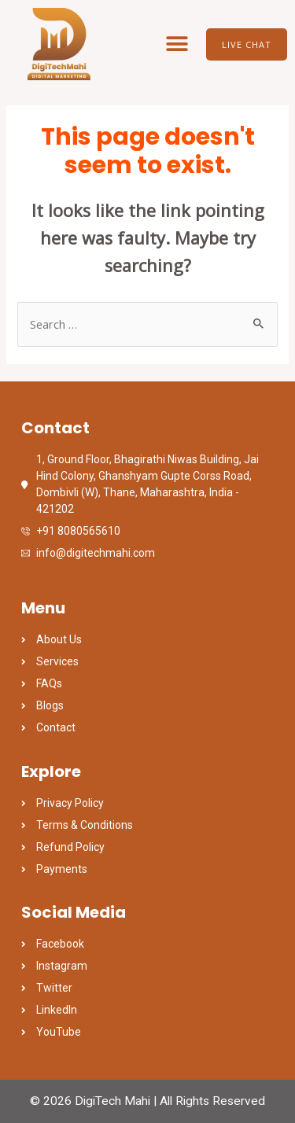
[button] (177, 44)
